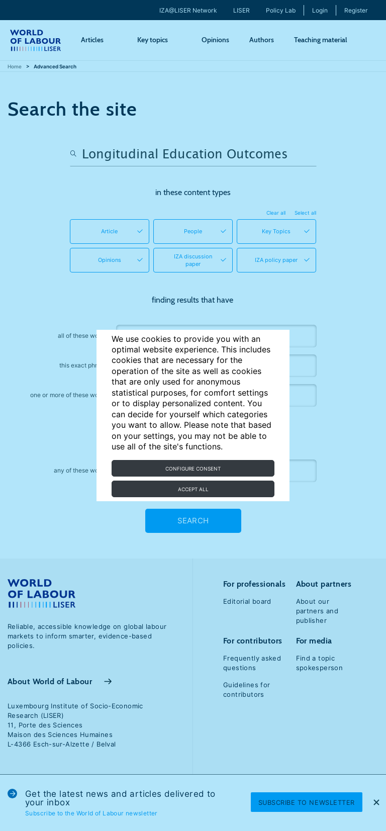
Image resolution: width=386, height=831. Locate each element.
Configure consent (193, 469)
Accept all (193, 489)
